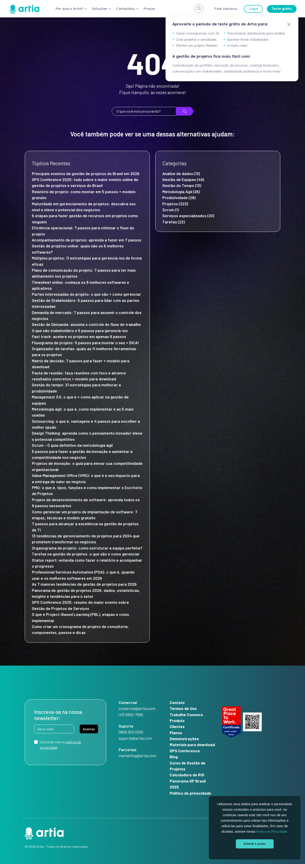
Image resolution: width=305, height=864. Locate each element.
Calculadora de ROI (187, 774)
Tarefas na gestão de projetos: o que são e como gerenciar (86, 553)
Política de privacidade (190, 793)
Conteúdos (125, 9)
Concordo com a (60, 745)
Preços (149, 9)
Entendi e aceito (255, 843)
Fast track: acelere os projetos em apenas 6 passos (79, 336)
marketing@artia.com (137, 755)
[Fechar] (288, 24)
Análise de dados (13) (181, 173)
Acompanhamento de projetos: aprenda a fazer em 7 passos (86, 239)
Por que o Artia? (69, 9)
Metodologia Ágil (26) (181, 191)
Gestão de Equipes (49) (183, 179)
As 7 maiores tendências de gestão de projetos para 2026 (84, 584)
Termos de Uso (183, 708)
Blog (174, 756)
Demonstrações (184, 738)
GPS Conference (185, 750)
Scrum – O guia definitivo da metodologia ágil (72, 445)
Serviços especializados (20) (188, 215)
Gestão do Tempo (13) (181, 185)
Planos (176, 732)
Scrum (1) (170, 209)
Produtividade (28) (179, 197)
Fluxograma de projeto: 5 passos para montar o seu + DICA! (85, 342)
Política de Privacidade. (272, 831)
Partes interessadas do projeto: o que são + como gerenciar (87, 294)
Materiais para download (192, 744)
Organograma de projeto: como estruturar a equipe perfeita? (87, 547)
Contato (177, 702)
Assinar (89, 729)
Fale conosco (225, 9)
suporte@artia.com (135, 738)
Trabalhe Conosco (186, 714)
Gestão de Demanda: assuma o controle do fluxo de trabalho (87, 324)
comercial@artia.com (137, 708)
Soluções (99, 9)
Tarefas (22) (173, 221)
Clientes (177, 726)
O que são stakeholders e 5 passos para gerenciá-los (80, 330)
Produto (177, 720)
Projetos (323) (175, 203)
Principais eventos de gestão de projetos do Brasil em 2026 (85, 173)
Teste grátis (282, 9)
